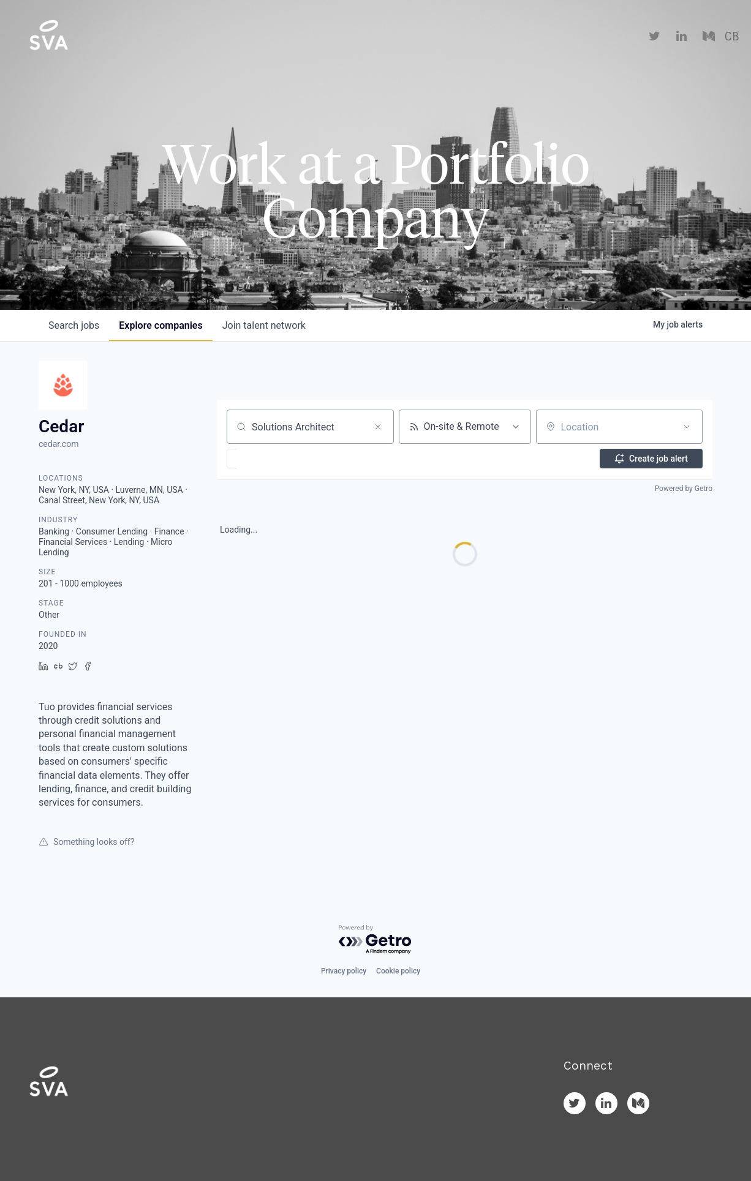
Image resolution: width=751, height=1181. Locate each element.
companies (160, 325)
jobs (73, 325)
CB (732, 36)
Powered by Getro (683, 488)
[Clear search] (377, 426)
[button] (267, 458)
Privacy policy (343, 971)
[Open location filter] (686, 426)
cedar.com (58, 444)
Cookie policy (398, 971)
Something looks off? (86, 842)
